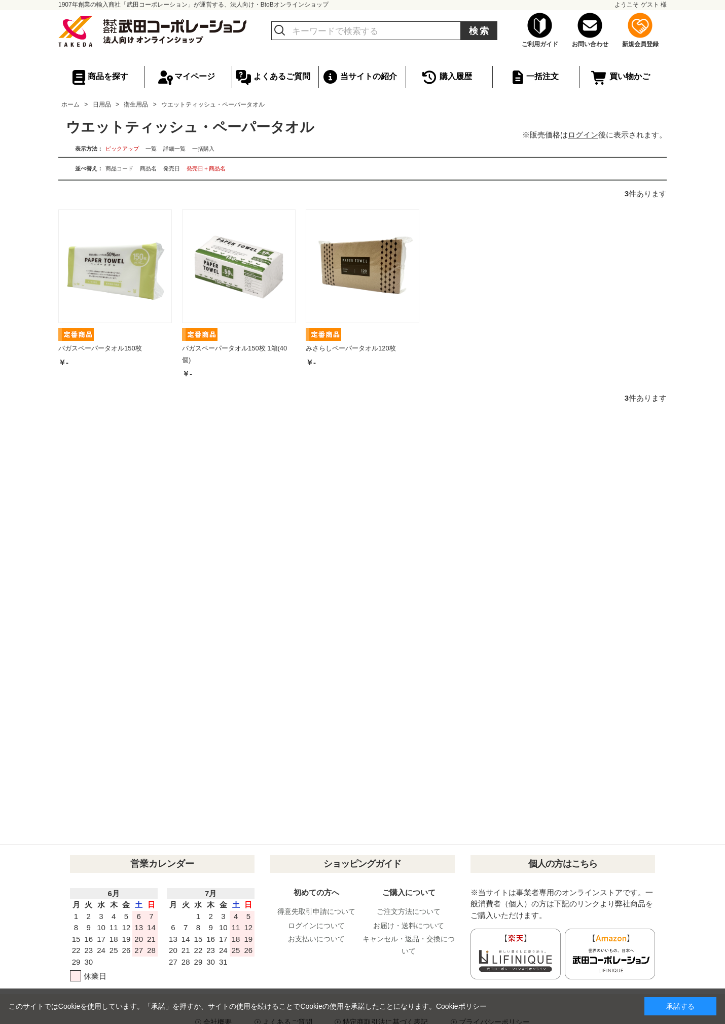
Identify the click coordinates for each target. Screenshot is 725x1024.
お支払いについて (316, 939)
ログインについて (316, 926)
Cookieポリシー (461, 1006)
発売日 (171, 168)
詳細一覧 (174, 149)
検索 (479, 31)
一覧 (151, 149)
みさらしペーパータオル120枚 (351, 348)
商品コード (119, 168)
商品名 (148, 168)
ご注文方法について (409, 911)
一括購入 (203, 149)
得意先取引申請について (316, 911)
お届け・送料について (408, 926)
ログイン (583, 134)
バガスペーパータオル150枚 (100, 348)
